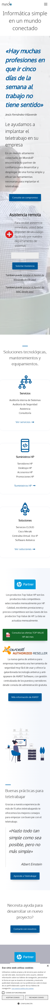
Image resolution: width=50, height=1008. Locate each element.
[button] (3, 992)
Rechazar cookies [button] (36, 997)
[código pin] (25, 255)
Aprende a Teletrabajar (25, 876)
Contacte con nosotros (25, 929)
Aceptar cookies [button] (13, 997)
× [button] (48, 966)
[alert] (25, 986)
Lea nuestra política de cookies (23, 988)
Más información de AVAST (25, 697)
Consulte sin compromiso (25, 197)
